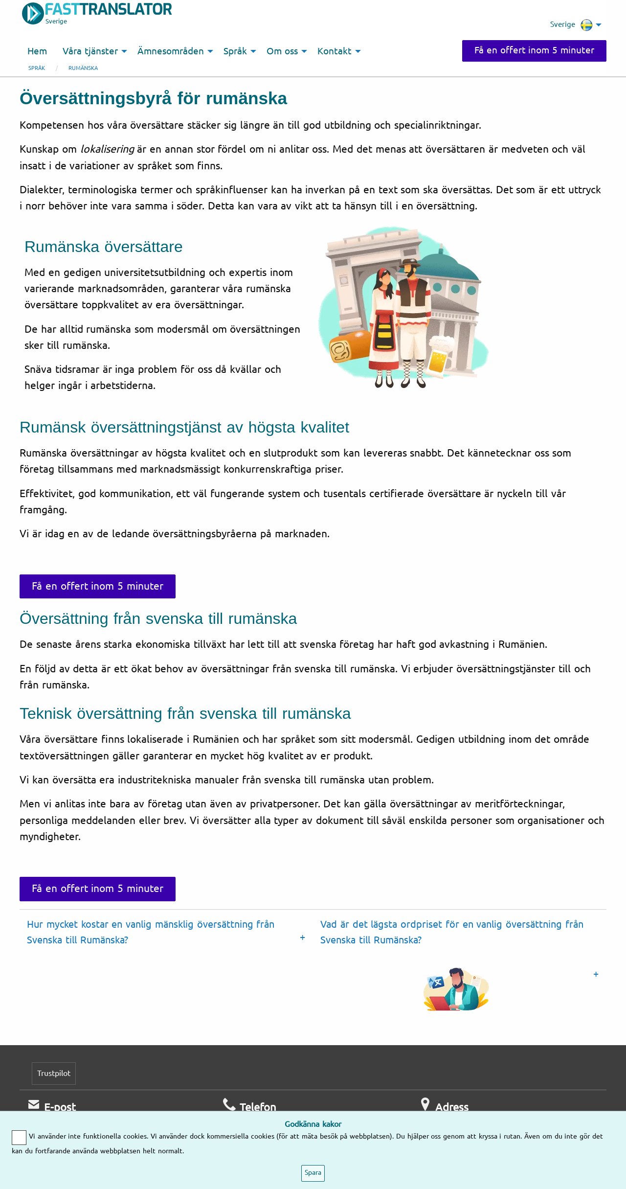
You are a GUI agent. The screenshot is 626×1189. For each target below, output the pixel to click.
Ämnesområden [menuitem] (170, 51)
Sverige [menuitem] (571, 25)
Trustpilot (53, 1073)
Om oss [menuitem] (282, 51)
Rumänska (83, 68)
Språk (36, 68)
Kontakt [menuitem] (334, 51)
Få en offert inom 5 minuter (534, 50)
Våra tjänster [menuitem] (90, 51)
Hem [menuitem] (37, 51)
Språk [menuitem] (235, 51)
